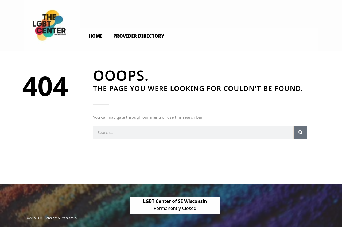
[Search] (300, 132)
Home (96, 36)
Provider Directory (138, 36)
